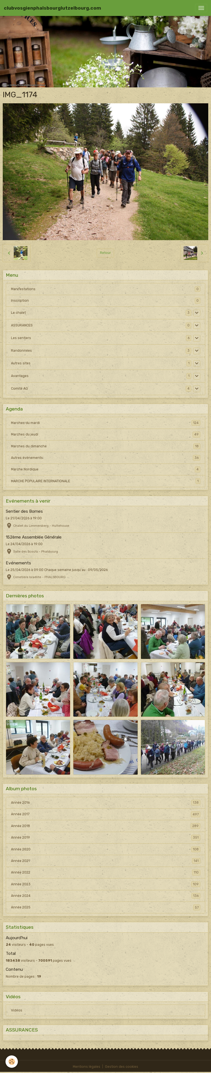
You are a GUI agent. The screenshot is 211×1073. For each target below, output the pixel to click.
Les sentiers (21, 338)
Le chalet (18, 313)
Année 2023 (105, 884)
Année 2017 (105, 814)
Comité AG (19, 388)
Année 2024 (105, 896)
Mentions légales (86, 1067)
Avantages (20, 376)
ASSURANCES (22, 325)
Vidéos (16, 1010)
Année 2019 (105, 837)
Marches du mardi (105, 423)
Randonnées (21, 351)
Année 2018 (105, 826)
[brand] (52, 8)
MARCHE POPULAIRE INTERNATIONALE (105, 481)
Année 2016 (105, 802)
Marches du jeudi (105, 434)
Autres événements (105, 458)
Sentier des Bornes (24, 511)
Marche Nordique (105, 469)
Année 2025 (105, 907)
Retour (105, 253)
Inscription (20, 301)
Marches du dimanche (105, 446)
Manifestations (23, 289)
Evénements (18, 563)
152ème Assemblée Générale (34, 537)
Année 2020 (105, 849)
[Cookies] (11, 1061)
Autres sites (20, 363)
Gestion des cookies (121, 1067)
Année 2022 (105, 872)
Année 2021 (105, 861)
